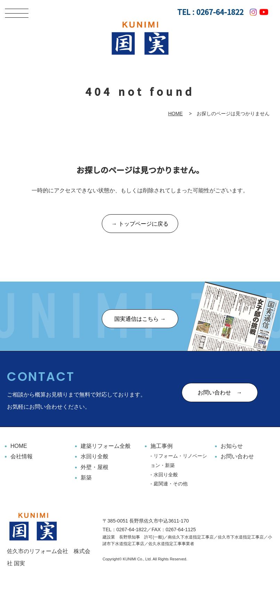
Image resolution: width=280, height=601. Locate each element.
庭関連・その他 (171, 484)
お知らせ (232, 446)
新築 (86, 478)
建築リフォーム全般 (106, 446)
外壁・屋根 (94, 467)
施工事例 (161, 446)
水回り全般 (94, 457)
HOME (175, 113)
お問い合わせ (237, 457)
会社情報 (21, 457)
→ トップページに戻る (140, 224)
